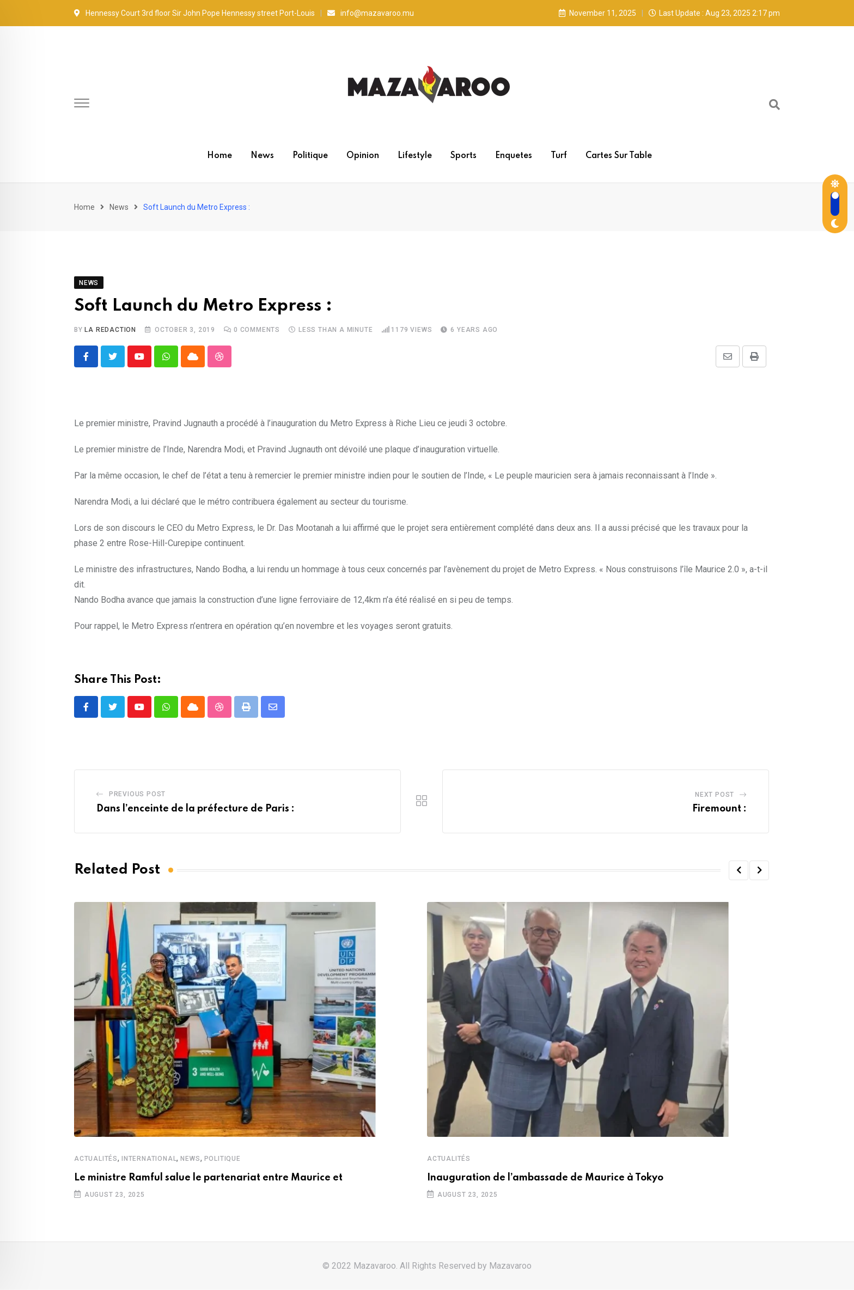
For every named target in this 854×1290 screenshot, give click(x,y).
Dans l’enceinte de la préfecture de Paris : (195, 809)
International (148, 1158)
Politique (310, 156)
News (262, 156)
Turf (559, 156)
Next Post (714, 794)
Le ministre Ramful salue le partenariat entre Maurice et (208, 1178)
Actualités (96, 1158)
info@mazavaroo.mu (377, 13)
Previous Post (137, 794)
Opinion (362, 156)
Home (219, 156)
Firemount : (719, 809)
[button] (738, 870)
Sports (463, 156)
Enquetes (513, 156)
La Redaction (110, 330)
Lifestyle (415, 156)
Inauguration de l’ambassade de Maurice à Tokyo (545, 1178)
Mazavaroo (510, 1266)
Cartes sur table (618, 156)
